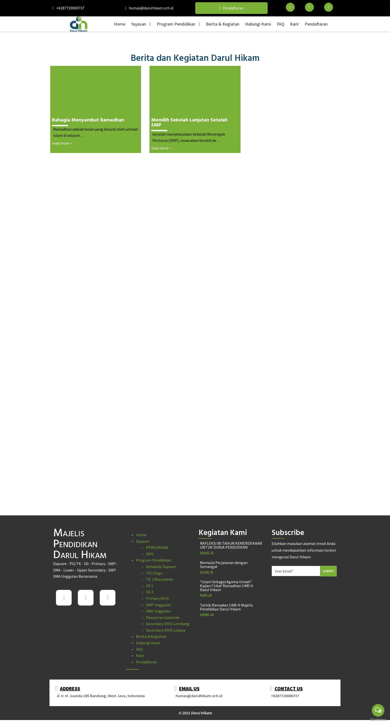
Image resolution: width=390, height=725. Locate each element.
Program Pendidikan (153, 560)
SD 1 (149, 585)
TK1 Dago (154, 573)
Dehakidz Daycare (161, 566)
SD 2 (149, 591)
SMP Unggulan (158, 604)
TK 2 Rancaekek (159, 579)
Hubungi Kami (148, 642)
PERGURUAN (157, 547)
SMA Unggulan (158, 611)
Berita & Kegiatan (151, 636)
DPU (149, 553)
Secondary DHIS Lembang (168, 623)
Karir (140, 655)
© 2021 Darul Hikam (195, 712)
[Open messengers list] (378, 710)
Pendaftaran (146, 661)
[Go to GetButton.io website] (378, 720)
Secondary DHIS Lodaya (165, 630)
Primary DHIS (157, 598)
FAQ (139, 649)
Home (141, 534)
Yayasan (142, 541)
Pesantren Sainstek (162, 617)
